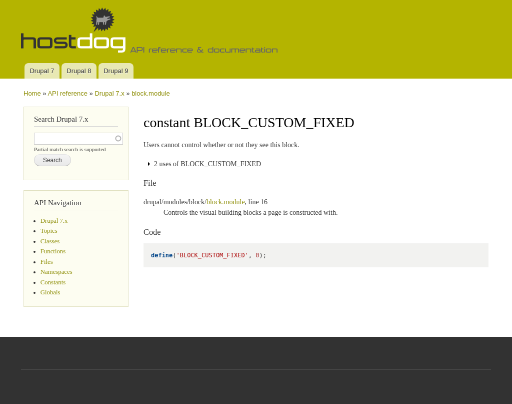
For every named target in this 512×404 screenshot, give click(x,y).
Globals (50, 292)
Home (32, 93)
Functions (53, 251)
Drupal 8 (78, 71)
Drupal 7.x (109, 93)
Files (46, 261)
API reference (68, 93)
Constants (53, 282)
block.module (151, 93)
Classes (50, 241)
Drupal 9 (116, 71)
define (161, 255)
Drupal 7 (42, 71)
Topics (49, 230)
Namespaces (56, 271)
